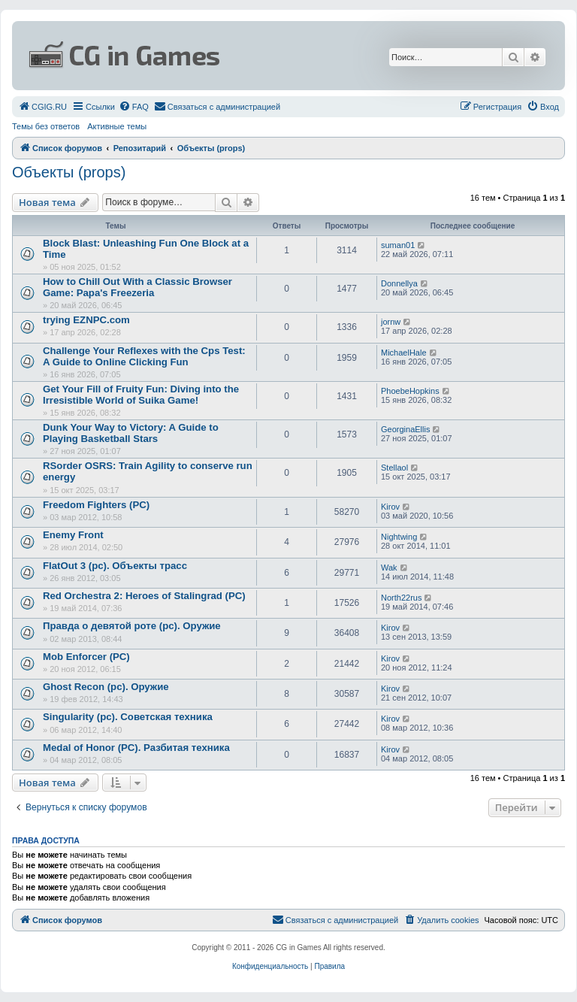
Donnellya (399, 283)
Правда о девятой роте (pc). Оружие (132, 625)
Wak (389, 567)
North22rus (401, 597)
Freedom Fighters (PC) (96, 504)
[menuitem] (42, 107)
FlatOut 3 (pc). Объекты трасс (115, 565)
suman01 (398, 245)
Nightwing (399, 536)
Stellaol (394, 467)
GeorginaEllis (405, 429)
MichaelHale (404, 352)
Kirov (390, 506)
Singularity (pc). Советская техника (128, 716)
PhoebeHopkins (410, 390)
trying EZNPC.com (86, 319)
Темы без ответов (46, 126)
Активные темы (117, 126)
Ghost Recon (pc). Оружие (106, 686)
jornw (390, 321)
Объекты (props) (68, 172)
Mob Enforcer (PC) (86, 656)
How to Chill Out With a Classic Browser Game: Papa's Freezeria (137, 287)
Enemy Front (73, 534)
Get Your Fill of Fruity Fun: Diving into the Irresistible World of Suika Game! (141, 394)
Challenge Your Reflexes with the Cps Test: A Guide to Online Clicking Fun (144, 356)
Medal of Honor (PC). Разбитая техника (136, 747)
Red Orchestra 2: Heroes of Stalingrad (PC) (144, 595)
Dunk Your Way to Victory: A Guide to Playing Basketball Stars (131, 433)
